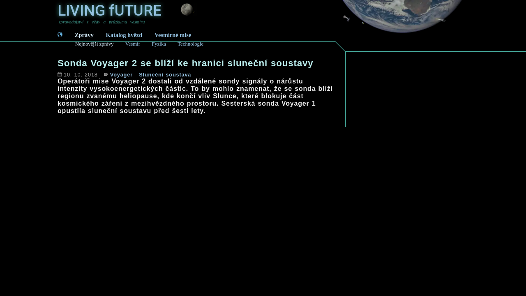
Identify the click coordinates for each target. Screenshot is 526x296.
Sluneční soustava (165, 75)
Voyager (121, 75)
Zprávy (84, 35)
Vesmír (132, 44)
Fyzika (159, 44)
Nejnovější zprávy (94, 44)
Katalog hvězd (124, 35)
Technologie (190, 44)
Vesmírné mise (173, 35)
